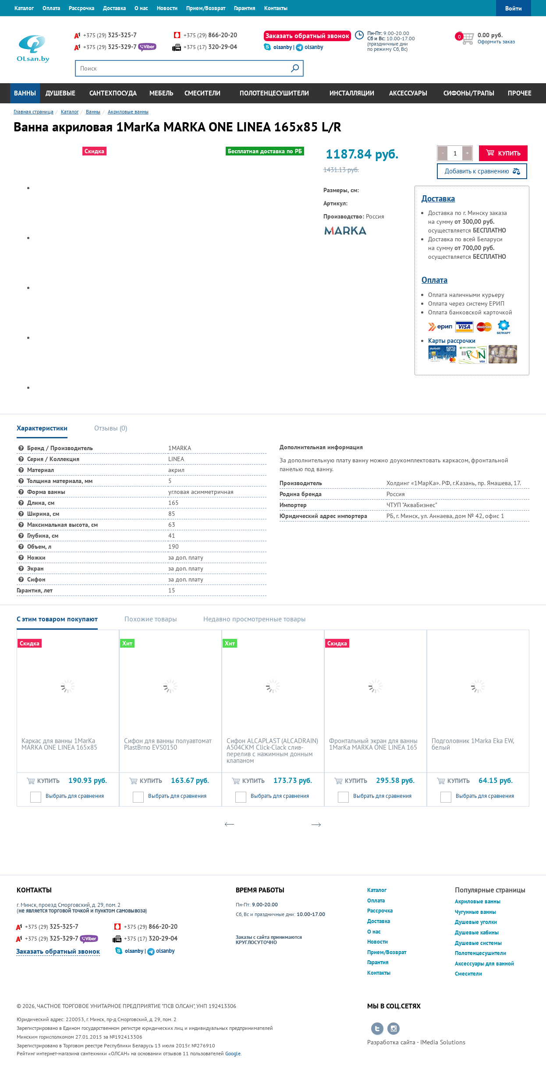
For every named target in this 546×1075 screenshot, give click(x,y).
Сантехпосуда (113, 93)
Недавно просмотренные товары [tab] (254, 618)
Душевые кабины (477, 932)
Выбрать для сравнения (75, 796)
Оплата (51, 8)
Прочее (520, 93)
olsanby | (284, 47)
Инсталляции (352, 93)
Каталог (24, 8)
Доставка (114, 8)
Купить (503, 153)
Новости (167, 8)
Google (233, 1053)
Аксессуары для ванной (484, 963)
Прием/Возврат (205, 8)
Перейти (377, 1029)
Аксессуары (408, 93)
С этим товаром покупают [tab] (57, 618)
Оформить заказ (496, 41)
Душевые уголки (476, 922)
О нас (141, 8)
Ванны (25, 93)
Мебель (161, 93)
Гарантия (244, 8)
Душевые (60, 93)
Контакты (275, 8)
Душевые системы (478, 943)
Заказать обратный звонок (307, 35)
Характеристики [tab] (42, 427)
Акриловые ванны (477, 901)
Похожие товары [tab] (150, 618)
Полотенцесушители (274, 93)
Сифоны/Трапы (468, 93)
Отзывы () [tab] (110, 427)
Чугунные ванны (475, 912)
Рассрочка (81, 8)
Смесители (202, 93)
